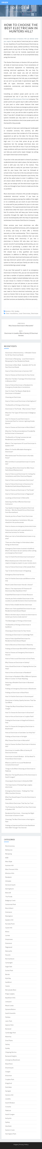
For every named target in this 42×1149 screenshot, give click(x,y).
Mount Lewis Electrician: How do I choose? (19, 585)
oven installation (12, 313)
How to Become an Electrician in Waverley (19, 645)
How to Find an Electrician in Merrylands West (20, 567)
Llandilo (8, 1099)
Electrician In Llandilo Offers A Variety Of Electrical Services (21, 333)
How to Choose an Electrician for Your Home (19, 375)
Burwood (8, 1029)
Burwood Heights (11, 1056)
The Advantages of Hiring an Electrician (18, 621)
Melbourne (8, 850)
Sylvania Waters (10, 1009)
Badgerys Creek (10, 900)
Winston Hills (9, 873)
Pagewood (8, 947)
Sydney (7, 1122)
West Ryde (8, 861)
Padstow (8, 1110)
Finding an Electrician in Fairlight (16, 736)
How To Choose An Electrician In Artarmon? (19, 712)
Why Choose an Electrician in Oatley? (17, 662)
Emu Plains (9, 1040)
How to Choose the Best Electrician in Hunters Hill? (21, 28)
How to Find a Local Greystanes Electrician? (19, 480)
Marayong (8, 854)
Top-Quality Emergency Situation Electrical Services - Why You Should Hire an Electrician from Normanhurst (19, 510)
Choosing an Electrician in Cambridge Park (19, 635)
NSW (6, 858)
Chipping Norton (10, 1052)
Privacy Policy (24, 1144)
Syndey (17, 311)
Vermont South (10, 885)
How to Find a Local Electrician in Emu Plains (20, 658)
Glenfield (8, 1126)
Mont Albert (9, 908)
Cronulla (8, 1107)
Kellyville (8, 1118)
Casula (7, 986)
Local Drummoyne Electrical (19, 99)
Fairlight (8, 1091)
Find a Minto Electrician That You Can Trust (19, 803)
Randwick (8, 877)
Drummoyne (9, 1068)
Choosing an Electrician (13, 397)
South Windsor (10, 1103)
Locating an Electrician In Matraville (17, 498)
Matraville (8, 951)
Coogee (7, 1072)
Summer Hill (9, 865)
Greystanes (9, 939)
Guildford (8, 982)
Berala (7, 974)
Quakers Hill (9, 920)
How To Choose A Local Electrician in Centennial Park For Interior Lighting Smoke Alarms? (20, 421)
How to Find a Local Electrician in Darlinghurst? (20, 401)
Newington (9, 916)
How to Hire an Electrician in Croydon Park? (19, 716)
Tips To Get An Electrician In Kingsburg (18, 571)
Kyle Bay (8, 978)
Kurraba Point (10, 924)
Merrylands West (10, 990)
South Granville (10, 1013)
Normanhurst (9, 959)
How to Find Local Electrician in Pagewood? (19, 494)
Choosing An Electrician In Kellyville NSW (18, 781)
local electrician (24, 313)
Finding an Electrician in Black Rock (17, 692)
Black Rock (8, 1064)
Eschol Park (9, 970)
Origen (4, 2)
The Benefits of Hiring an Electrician (17, 405)
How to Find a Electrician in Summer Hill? (18, 371)
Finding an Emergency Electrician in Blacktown (20, 689)
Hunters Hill (9, 311)
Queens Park (9, 1025)
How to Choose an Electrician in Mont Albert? (20, 427)
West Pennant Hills (11, 869)
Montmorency (10, 846)
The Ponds (8, 897)
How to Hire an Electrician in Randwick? (18, 672)
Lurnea (7, 935)
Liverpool (8, 1002)
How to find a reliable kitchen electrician (18, 605)
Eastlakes (8, 1087)
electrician (34, 313)
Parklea (7, 1017)
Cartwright (9, 963)
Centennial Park (10, 904)
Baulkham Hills (10, 998)
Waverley (8, 1037)
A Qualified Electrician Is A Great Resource (19, 595)
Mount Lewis (9, 1005)
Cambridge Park (10, 1033)
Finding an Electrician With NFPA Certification (20, 649)
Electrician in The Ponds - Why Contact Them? (20, 409)
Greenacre (8, 912)
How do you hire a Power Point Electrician (19, 516)
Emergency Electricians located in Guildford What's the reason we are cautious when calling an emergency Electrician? (20, 551)
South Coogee (10, 1114)
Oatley (7, 1044)
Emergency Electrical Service (14, 575)
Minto (7, 932)
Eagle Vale (8, 967)
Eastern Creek (10, 1130)
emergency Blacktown (12, 1060)
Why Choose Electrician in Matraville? (17, 740)
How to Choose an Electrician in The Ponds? (19, 490)
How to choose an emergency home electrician (20, 526)
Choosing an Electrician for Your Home (18, 631)
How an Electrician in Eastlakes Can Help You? (20, 732)
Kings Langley (10, 994)
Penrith (7, 955)
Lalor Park (8, 1021)
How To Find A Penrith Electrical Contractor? (20, 557)
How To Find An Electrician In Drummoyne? (19, 696)
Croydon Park (9, 1079)
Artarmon (8, 1075)
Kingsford (8, 1083)
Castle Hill (8, 928)
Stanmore (8, 943)
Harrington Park (10, 1134)
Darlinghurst (9, 889)
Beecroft (8, 893)
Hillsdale (8, 881)
